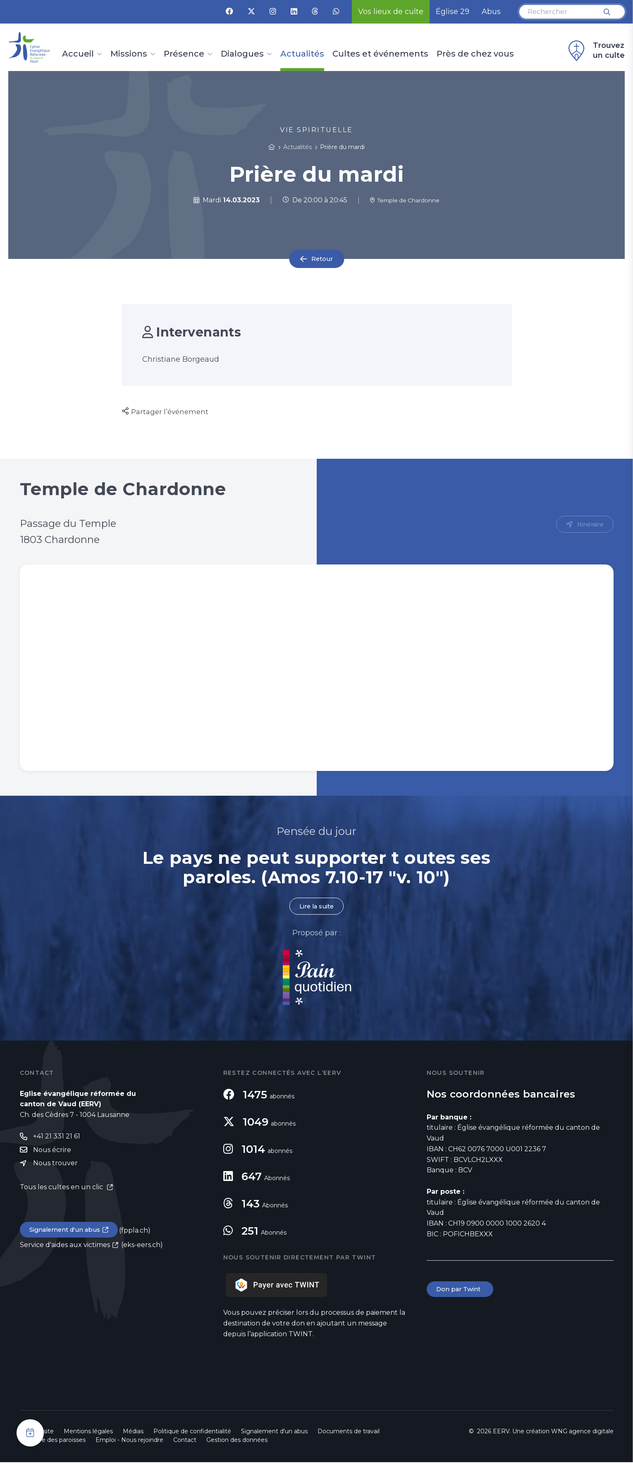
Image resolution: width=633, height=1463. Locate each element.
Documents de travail (349, 1432)
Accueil (78, 54)
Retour (322, 259)
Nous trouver (55, 1165)
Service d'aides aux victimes (65, 1248)
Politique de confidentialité (192, 1432)
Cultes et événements (380, 54)
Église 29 (452, 11)
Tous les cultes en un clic (62, 1190)
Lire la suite (317, 907)
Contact (184, 1440)
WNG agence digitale (582, 1432)
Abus (491, 11)
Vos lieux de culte (390, 11)
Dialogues (242, 54)
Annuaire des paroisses (53, 1440)
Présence (184, 54)
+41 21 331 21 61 (56, 1138)
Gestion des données (237, 1440)
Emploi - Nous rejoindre (129, 1440)
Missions (128, 54)
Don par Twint (461, 1291)
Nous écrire (52, 1152)
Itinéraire (589, 525)
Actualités (302, 54)
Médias (133, 1432)
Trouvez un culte (595, 50)
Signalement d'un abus (67, 1233)
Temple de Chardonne (404, 200)
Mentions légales (88, 1432)
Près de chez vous (475, 54)
